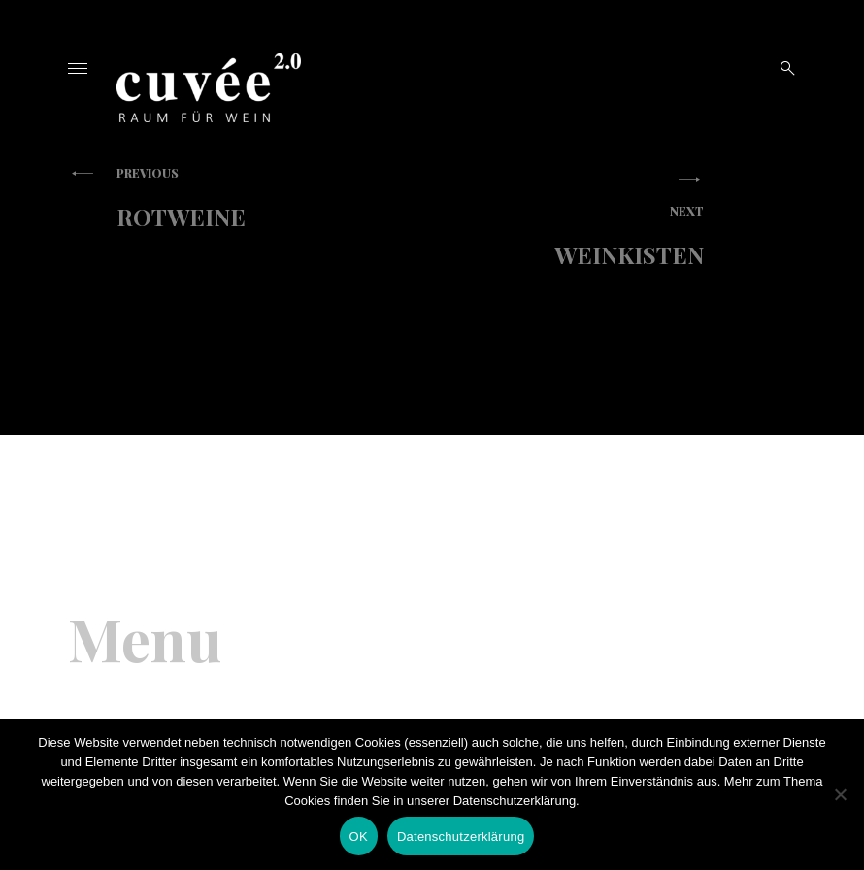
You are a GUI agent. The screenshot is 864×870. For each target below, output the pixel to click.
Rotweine (242, 198)
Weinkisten (577, 236)
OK (358, 836)
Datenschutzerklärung (460, 836)
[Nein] (839, 794)
